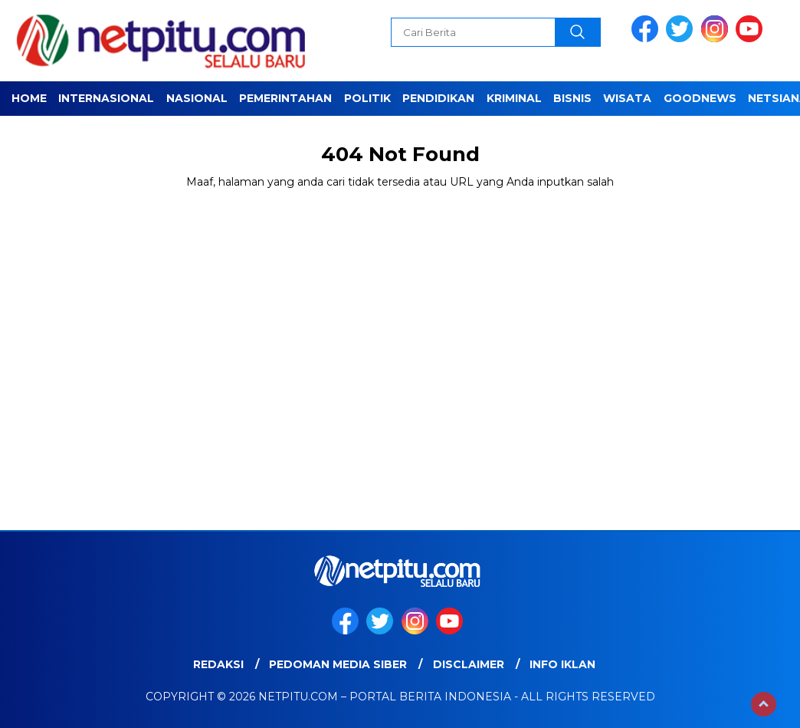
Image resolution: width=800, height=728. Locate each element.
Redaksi (218, 664)
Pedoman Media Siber (338, 664)
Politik (367, 98)
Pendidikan (438, 98)
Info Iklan (562, 664)
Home (29, 98)
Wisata (627, 98)
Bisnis (572, 98)
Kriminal (514, 98)
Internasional (106, 98)
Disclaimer (468, 664)
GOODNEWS (700, 98)
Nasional (197, 98)
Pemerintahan (285, 98)
